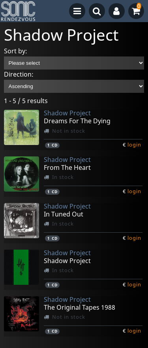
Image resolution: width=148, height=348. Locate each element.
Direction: (19, 74)
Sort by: (15, 51)
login (134, 144)
